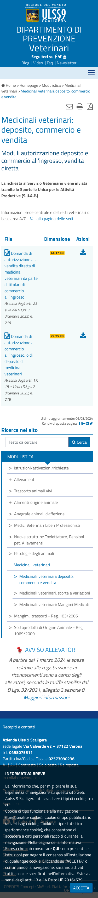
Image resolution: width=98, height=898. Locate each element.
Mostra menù (91, 71)
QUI (56, 848)
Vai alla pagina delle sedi (51, 218)
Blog (25, 63)
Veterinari (49, 47)
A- (5, 765)
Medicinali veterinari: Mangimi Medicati (54, 604)
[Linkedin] (87, 423)
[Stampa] (80, 106)
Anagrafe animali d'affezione (39, 514)
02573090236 (61, 758)
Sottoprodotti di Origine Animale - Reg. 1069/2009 (48, 630)
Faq (50, 63)
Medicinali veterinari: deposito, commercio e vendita (46, 579)
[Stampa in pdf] (90, 106)
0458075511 (21, 752)
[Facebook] (79, 423)
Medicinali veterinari (32, 565)
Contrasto (27, 765)
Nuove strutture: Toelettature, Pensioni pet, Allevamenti (49, 540)
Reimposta (69, 765)
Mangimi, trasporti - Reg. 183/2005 (46, 616)
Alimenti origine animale (36, 502)
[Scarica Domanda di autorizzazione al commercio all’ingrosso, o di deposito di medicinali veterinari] (83, 336)
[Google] (83, 423)
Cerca (79, 442)
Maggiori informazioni (46, 697)
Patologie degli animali (34, 553)
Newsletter (67, 63)
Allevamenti (25, 479)
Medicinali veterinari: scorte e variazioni (54, 593)
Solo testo (48, 765)
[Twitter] (91, 423)
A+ (12, 765)
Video (38, 63)
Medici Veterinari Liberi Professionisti (47, 525)
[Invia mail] (69, 106)
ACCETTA (81, 888)
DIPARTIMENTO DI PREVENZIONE (49, 34)
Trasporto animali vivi (33, 491)
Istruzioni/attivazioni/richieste (41, 468)
